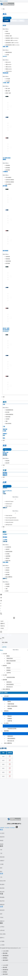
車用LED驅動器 (8, 177)
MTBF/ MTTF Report (9, 501)
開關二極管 (7, 90)
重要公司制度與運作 (11, 660)
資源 (4, 446)
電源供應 (5, 429)
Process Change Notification (10, 517)
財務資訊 (7, 570)
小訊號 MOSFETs (8, 71)
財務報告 (9, 670)
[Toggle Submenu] (15, 699)
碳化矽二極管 (6, 328)
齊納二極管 (7, 88)
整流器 (4, 25)
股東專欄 (7, 574)
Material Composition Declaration (11, 520)
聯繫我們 (5, 475)
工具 (4, 451)
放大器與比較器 (6, 158)
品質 (4, 482)
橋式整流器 (7, 33)
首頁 (3, 637)
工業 (4, 426)
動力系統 (7, 412)
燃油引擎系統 (8, 423)
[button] (15, 29)
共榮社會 (7, 558)
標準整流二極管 (8, 35)
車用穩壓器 (7, 165)
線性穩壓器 (7, 167)
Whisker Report (8, 506)
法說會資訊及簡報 (11, 677)
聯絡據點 (5, 472)
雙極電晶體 (5, 73)
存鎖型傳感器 (8, 261)
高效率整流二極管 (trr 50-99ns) (11, 40)
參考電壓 (5, 186)
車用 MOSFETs (8, 62)
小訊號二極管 (6, 82)
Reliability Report (8, 503)
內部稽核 (9, 663)
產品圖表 (5, 453)
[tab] (6, 20)
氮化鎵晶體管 (6, 329)
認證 (4, 492)
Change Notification (7, 490)
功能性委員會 (10, 658)
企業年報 (9, 672)
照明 (4, 435)
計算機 (4, 431)
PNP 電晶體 (7, 81)
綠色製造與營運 (8, 551)
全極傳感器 (7, 256)
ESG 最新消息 (8, 547)
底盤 (6, 421)
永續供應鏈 (7, 556)
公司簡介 (5, 534)
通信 (4, 438)
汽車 (4, 404)
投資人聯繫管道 (8, 576)
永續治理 (7, 549)
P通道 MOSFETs (8, 66)
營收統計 (9, 668)
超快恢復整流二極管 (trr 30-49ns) (11, 42)
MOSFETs (5, 56)
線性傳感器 (7, 263)
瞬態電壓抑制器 (8, 52)
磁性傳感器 (5, 250)
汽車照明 (7, 419)
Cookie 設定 (5, 951)
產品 (4, 14)
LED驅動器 (5, 171)
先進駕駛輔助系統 (9, 410)
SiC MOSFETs (6, 331)
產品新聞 (7, 584)
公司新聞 (7, 586)
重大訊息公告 (10, 686)
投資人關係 (5, 562)
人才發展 (5, 539)
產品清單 (7, 463)
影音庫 (6, 591)
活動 (6, 588)
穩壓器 (4, 159)
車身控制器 (7, 416)
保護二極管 (5, 46)
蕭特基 (6, 31)
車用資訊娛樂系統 (9, 414)
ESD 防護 (7, 54)
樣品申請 (5, 474)
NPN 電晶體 (7, 78)
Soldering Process (8, 524)
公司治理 (7, 567)
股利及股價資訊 (10, 684)
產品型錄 (7, 460)
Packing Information (9, 522)
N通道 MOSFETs (8, 64)
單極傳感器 (7, 258)
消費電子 (5, 433)
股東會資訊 (9, 682)
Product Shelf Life (8, 515)
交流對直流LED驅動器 (9, 179)
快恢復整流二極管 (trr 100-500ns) (11, 38)
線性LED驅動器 (8, 184)
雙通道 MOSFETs (8, 69)
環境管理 (5, 488)
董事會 (8, 656)
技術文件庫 (5, 452)
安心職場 (7, 553)
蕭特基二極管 (8, 93)
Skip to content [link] (4, 1)
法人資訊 (7, 572)
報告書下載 (7, 560)
